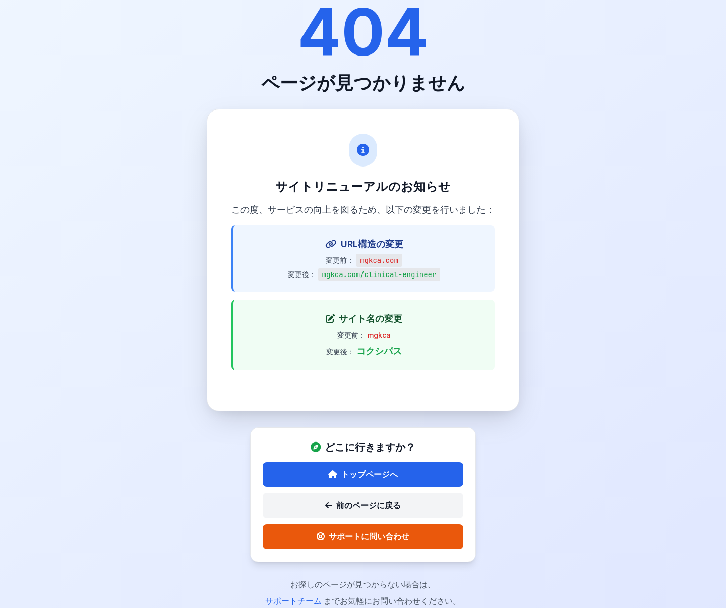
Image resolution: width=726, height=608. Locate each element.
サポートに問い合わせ (363, 536)
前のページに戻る (363, 505)
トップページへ (363, 474)
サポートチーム (294, 601)
